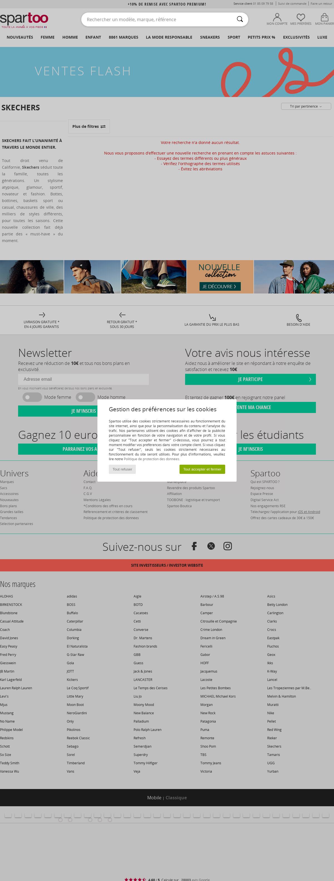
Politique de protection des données (151, 459)
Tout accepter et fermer (202, 469)
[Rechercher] (239, 19)
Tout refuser (122, 469)
